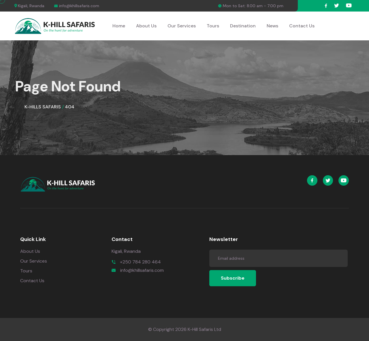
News (272, 26)
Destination (243, 26)
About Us (146, 26)
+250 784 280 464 (140, 262)
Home (118, 26)
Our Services (181, 26)
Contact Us (302, 26)
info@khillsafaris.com (142, 270)
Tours (213, 26)
